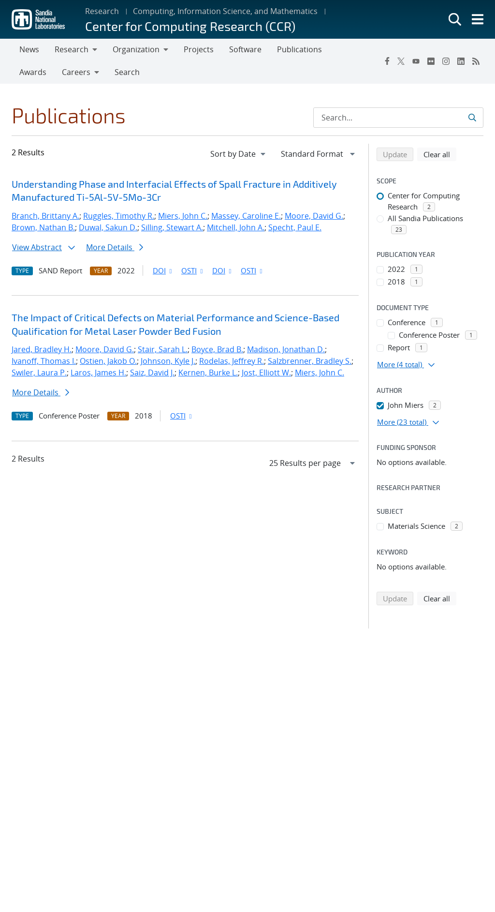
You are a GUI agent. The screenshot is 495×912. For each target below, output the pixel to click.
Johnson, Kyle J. (168, 361)
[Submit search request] (472, 117)
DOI (163, 270)
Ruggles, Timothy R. (118, 215)
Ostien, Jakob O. (108, 361)
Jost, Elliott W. (266, 372)
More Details (114, 247)
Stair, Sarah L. (163, 349)
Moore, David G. (314, 215)
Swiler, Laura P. (39, 372)
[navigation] (238, 154)
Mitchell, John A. (235, 227)
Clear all (439, 154)
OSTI (192, 270)
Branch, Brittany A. (45, 215)
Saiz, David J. (152, 372)
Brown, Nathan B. (43, 227)
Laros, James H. (98, 372)
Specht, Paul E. (294, 227)
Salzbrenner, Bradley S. (309, 361)
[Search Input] (398, 117)
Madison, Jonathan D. (286, 349)
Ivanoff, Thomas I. (44, 361)
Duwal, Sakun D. (108, 227)
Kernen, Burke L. (208, 372)
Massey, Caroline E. (246, 215)
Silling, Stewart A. (172, 227)
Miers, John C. (182, 215)
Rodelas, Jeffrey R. (231, 361)
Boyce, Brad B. (217, 349)
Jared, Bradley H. (42, 349)
